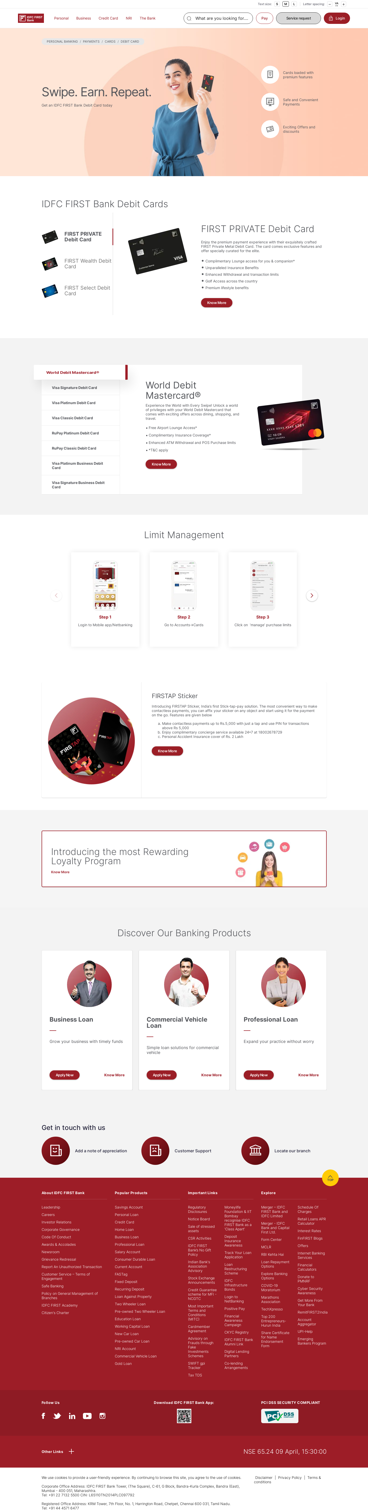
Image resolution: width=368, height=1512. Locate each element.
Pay (264, 18)
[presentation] (56, 595)
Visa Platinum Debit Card (74, 403)
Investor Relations (56, 1222)
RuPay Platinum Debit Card (75, 433)
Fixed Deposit (126, 1281)
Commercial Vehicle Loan (136, 1356)
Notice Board (199, 1219)
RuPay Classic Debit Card (74, 448)
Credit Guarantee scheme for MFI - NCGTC (202, 1294)
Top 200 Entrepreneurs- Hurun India (273, 1320)
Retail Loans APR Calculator (312, 1221)
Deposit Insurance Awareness (233, 1240)
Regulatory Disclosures (197, 1209)
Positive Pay (234, 1308)
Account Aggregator (307, 1321)
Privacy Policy (290, 1477)
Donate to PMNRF (306, 1279)
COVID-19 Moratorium (270, 1287)
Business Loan (127, 1237)
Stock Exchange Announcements (201, 1280)
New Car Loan (127, 1334)
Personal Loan (126, 1214)
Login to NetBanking (234, 1299)
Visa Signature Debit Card (74, 387)
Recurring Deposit (129, 1289)
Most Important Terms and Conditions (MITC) (200, 1312)
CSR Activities (199, 1238)
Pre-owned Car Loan (132, 1341)
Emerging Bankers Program (312, 1341)
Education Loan (128, 1319)
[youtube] (87, 1417)
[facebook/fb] (43, 1417)
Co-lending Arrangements (236, 1365)
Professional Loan (129, 1244)
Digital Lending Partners (236, 1353)
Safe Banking (52, 1286)
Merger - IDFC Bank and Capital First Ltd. (275, 1227)
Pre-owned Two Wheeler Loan (140, 1311)
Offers (303, 1245)
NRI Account (125, 1348)
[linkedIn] (72, 1417)
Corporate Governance (61, 1229)
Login (337, 18)
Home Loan (124, 1229)
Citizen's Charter (55, 1312)
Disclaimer (263, 1477)
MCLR (266, 1247)
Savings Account (129, 1207)
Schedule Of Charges (308, 1209)
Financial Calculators (307, 1267)
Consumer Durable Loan (135, 1259)
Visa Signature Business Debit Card (78, 484)
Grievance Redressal (59, 1259)
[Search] (218, 18)
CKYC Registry (236, 1332)
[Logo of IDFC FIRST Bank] (31, 18)
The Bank (148, 18)
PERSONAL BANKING (62, 41)
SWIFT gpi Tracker (196, 1365)
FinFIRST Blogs (310, 1238)
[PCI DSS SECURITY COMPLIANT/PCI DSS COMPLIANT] (279, 1415)
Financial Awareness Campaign (233, 1320)
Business (83, 18)
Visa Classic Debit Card (72, 418)
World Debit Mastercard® (72, 372)
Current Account (128, 1266)
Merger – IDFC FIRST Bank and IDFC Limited (274, 1211)
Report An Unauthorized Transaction (72, 1266)
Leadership (51, 1207)
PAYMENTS (91, 41)
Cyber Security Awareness (310, 1290)
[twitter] (57, 1417)
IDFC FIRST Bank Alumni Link (238, 1341)
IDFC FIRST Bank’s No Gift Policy (199, 1250)
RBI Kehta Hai (272, 1254)
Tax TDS (195, 1375)
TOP (330, 1178)
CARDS (110, 41)
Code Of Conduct (56, 1237)
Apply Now (65, 1075)
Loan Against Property (133, 1296)
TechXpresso (272, 1309)
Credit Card (108, 18)
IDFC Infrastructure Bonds (235, 1284)
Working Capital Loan (132, 1326)
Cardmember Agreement (199, 1328)
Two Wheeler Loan (130, 1304)
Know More (216, 302)
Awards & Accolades (59, 1244)
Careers (48, 1214)
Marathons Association (270, 1299)
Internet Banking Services (311, 1255)
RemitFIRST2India (313, 1312)
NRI (129, 18)
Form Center (271, 1239)
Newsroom (51, 1252)
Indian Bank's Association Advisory (199, 1266)
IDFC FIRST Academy (60, 1305)
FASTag (121, 1274)
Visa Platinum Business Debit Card (77, 465)
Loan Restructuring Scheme (235, 1268)
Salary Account (127, 1252)
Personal (61, 18)
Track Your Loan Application (237, 1254)
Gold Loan (123, 1363)
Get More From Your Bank (310, 1302)
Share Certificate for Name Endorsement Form (275, 1339)
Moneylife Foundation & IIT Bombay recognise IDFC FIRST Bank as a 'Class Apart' (238, 1218)
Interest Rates (309, 1231)
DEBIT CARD (130, 41)
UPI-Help (305, 1331)
